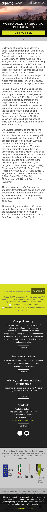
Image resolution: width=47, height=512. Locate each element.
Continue (23, 348)
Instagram (26, 433)
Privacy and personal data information (23, 382)
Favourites (39, 2)
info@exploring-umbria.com (23, 420)
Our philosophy (23, 321)
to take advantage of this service (25, 305)
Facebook (19, 433)
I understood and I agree (23, 509)
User (35, 2)
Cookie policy (38, 494)
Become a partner (23, 356)
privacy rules (32, 299)
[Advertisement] (23, 249)
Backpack (43, 2)
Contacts (23, 405)
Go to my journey (23, 33)
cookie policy (23, 310)
